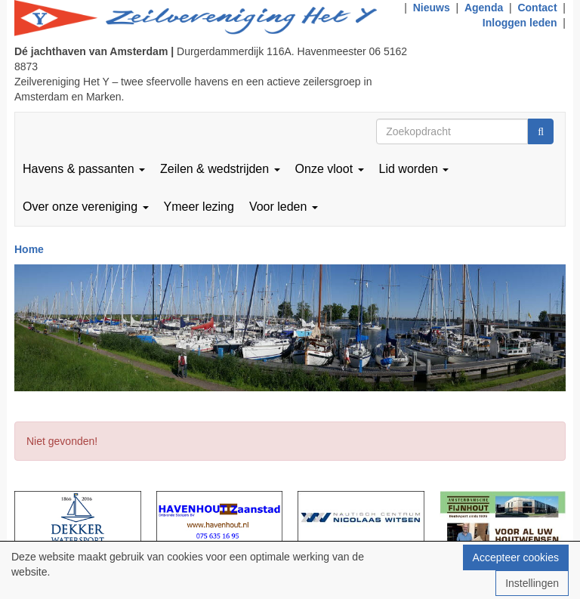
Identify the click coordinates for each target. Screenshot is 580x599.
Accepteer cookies (516, 557)
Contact (537, 8)
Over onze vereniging (86, 206)
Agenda (483, 8)
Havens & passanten (84, 168)
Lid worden (414, 168)
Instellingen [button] (532, 583)
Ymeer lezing (199, 206)
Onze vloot (329, 168)
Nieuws (431, 8)
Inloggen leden (520, 23)
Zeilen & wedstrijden (220, 168)
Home (29, 249)
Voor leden (283, 206)
